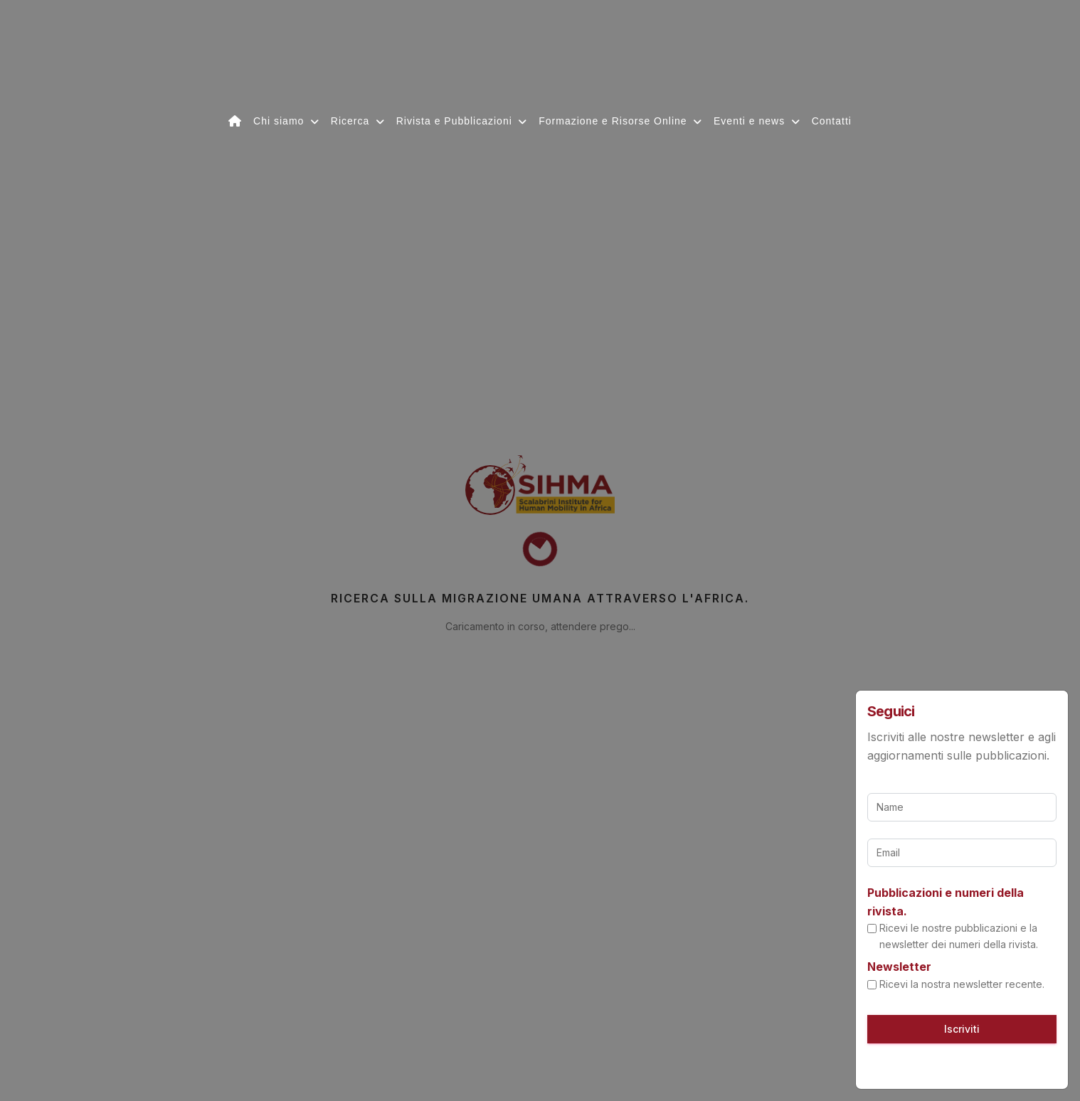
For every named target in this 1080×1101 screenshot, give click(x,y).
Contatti (832, 121)
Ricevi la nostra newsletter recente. (961, 984)
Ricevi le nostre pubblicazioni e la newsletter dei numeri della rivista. (958, 936)
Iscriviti (962, 1029)
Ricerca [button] (352, 121)
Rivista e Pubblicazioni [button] (456, 121)
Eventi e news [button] (751, 121)
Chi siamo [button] (280, 121)
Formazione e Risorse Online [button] (614, 121)
